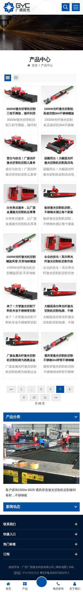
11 (45, 411)
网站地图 (61, 567)
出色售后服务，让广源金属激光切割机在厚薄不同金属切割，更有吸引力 (21, 224)
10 (34, 411)
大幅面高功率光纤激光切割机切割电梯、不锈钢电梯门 (58, 323)
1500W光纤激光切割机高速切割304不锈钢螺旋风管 (58, 125)
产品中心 (47, 79)
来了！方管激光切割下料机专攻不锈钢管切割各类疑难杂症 (21, 323)
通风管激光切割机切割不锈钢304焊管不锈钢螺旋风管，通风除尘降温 (58, 372)
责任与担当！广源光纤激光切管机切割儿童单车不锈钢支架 (21, 175)
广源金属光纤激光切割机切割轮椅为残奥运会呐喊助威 (21, 372)
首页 (32, 79)
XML (71, 567)
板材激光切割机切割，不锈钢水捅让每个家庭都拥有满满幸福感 (58, 224)
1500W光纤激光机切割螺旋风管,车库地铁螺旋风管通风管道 (21, 273)
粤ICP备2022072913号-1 (54, 572)
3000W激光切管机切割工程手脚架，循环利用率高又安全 (21, 125)
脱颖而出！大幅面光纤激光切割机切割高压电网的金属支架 (58, 175)
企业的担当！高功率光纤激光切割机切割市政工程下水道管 (58, 273)
